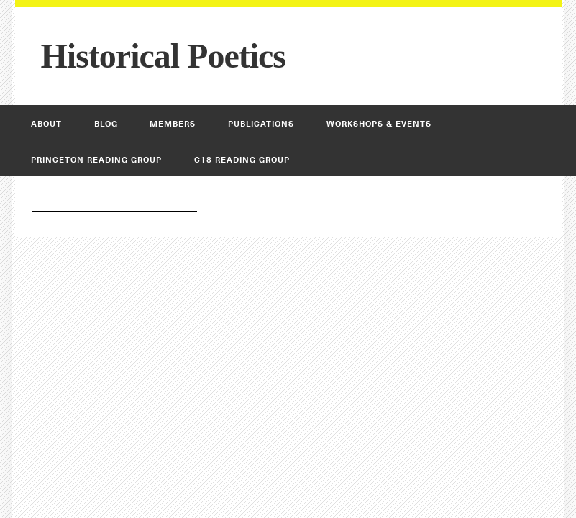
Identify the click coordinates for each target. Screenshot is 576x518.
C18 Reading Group (242, 160)
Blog (106, 124)
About (46, 124)
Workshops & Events (378, 124)
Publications (261, 124)
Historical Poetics (163, 56)
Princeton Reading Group (96, 160)
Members (173, 124)
